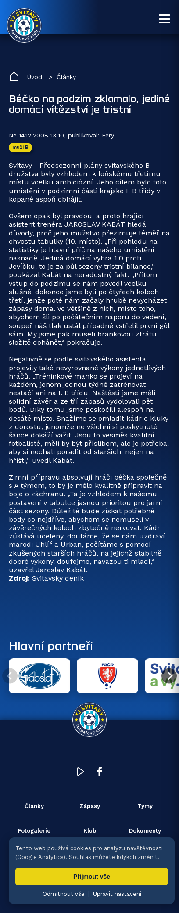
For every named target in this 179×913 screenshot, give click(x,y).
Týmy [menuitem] (145, 806)
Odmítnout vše (64, 894)
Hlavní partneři (51, 645)
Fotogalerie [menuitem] (34, 830)
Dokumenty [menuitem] (145, 830)
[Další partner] (169, 676)
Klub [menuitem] (89, 830)
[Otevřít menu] (164, 18)
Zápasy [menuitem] (89, 806)
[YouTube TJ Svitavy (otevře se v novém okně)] (80, 773)
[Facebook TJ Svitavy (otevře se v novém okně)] (99, 773)
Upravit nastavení (117, 894)
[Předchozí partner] (10, 676)
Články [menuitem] (34, 806)
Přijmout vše (91, 876)
